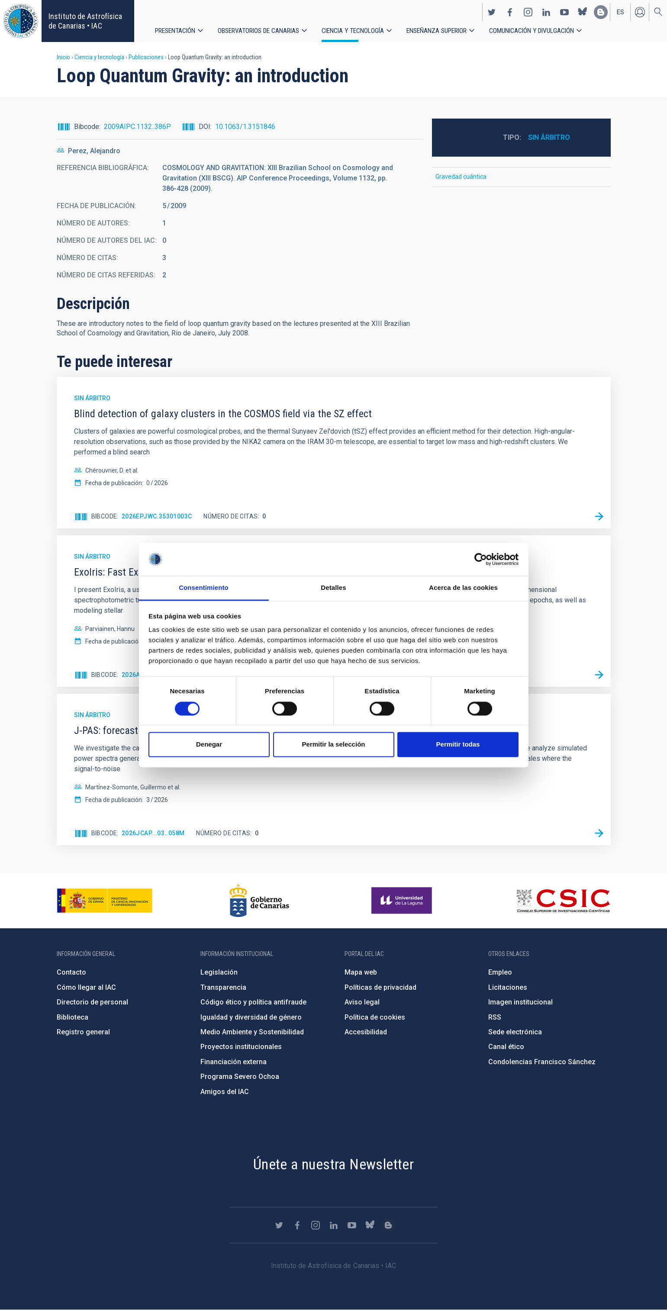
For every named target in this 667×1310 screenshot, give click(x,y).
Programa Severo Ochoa (239, 1076)
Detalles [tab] (333, 588)
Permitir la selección (333, 744)
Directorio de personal (92, 1002)
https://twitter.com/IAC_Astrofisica (492, 11)
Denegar (209, 744)
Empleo (500, 972)
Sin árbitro (549, 137)
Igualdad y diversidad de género (251, 1017)
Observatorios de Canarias (260, 30)
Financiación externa (233, 1062)
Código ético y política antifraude (253, 1002)
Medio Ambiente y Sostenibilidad (252, 1032)
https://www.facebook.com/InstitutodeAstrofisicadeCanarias (510, 11)
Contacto (71, 972)
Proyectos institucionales (241, 1047)
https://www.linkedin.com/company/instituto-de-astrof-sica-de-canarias (546, 11)
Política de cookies (375, 1017)
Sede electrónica (515, 1032)
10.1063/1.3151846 (245, 126)
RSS (494, 1017)
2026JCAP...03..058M (153, 833)
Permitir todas (458, 744)
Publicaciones (146, 57)
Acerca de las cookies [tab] (463, 588)
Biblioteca (72, 1017)
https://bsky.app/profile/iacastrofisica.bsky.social (583, 11)
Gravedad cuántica (461, 176)
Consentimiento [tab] (204, 588)
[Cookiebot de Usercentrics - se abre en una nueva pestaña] (481, 559)
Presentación (175, 30)
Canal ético (506, 1047)
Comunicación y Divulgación (536, 30)
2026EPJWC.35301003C (157, 516)
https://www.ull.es (402, 900)
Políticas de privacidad (380, 987)
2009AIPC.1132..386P (137, 126)
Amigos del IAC (224, 1092)
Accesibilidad (366, 1032)
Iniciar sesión (640, 11)
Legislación (219, 972)
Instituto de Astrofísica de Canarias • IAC (85, 21)
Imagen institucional (520, 1002)
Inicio (63, 57)
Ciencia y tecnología (355, 30)
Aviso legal (362, 1002)
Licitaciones (507, 987)
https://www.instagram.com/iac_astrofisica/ (528, 11)
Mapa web (361, 972)
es (620, 11)
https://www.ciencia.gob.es (105, 900)
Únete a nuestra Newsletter (333, 1164)
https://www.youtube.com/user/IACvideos (564, 11)
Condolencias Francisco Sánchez (542, 1062)
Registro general (83, 1032)
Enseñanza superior (440, 30)
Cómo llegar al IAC (86, 987)
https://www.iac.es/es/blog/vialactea (601, 11)
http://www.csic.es (563, 900)
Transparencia (223, 987)
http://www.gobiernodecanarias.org (259, 900)
